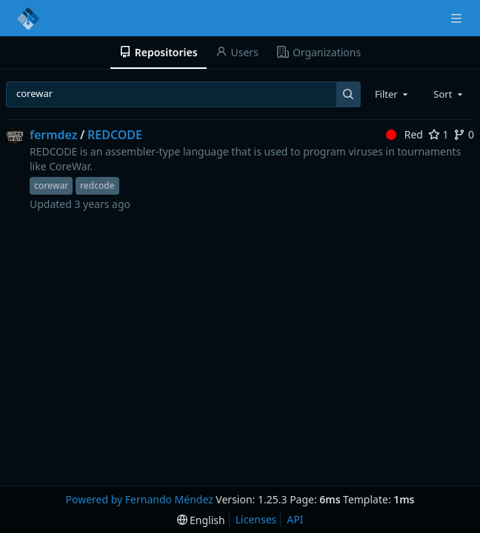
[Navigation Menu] (458, 18)
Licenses (256, 519)
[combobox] (392, 94)
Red (404, 134)
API (295, 519)
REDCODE (114, 134)
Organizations (319, 52)
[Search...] (348, 94)
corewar (51, 185)
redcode (97, 185)
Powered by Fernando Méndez (139, 499)
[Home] (28, 18)
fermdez (54, 134)
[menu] (201, 520)
